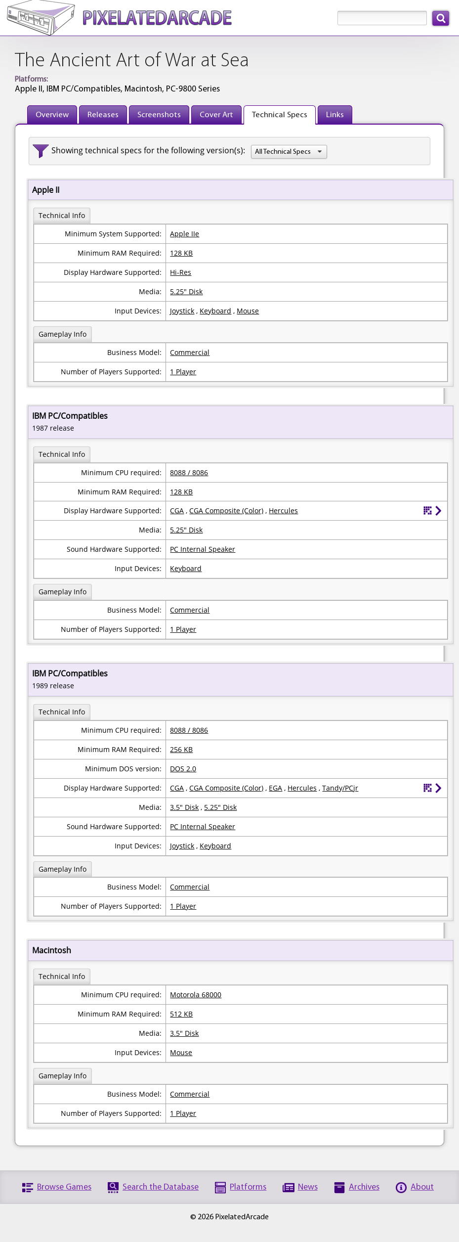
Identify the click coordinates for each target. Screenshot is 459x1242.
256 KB (181, 749)
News (308, 1187)
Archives (364, 1187)
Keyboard (215, 310)
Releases (103, 115)
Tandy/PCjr (340, 788)
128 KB (181, 253)
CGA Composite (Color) (226, 510)
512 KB (181, 1014)
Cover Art (216, 115)
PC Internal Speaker (202, 549)
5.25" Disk (186, 291)
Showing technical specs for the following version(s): (148, 150)
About (422, 1187)
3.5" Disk (184, 807)
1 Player (183, 371)
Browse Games (64, 1187)
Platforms (248, 1187)
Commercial (189, 352)
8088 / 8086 (189, 472)
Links (335, 115)
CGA (177, 510)
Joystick (182, 310)
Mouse (248, 310)
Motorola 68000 (195, 994)
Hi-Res (180, 272)
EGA (275, 788)
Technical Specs (279, 115)
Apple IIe (184, 233)
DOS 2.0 (183, 768)
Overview (52, 115)
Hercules (283, 510)
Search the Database (161, 1187)
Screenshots (159, 115)
